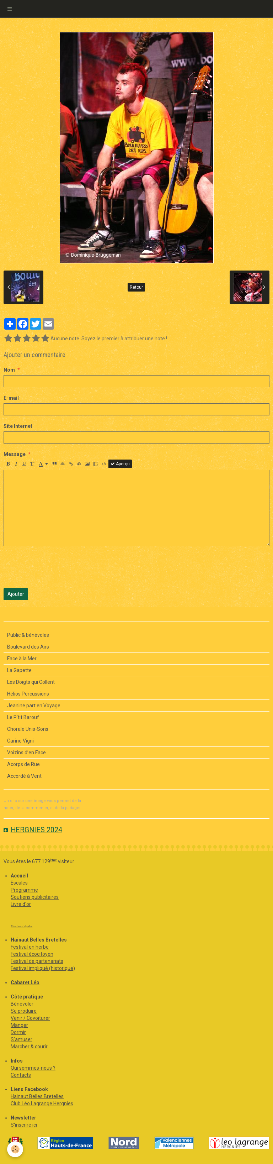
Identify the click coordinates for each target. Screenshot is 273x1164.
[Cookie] (15, 1149)
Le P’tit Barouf (23, 717)
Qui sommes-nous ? (33, 1068)
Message (15, 454)
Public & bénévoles (28, 635)
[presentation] (58, 567)
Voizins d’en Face (26, 752)
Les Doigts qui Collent (31, 682)
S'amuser (21, 1039)
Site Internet (18, 426)
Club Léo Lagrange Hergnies (42, 1103)
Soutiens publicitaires (35, 897)
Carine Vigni (20, 741)
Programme (24, 890)
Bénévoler (22, 1004)
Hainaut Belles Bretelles (37, 1096)
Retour (136, 287)
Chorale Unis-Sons (27, 729)
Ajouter (15, 594)
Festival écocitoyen (32, 954)
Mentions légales (21, 926)
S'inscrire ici (24, 1125)
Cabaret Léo (25, 982)
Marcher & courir (29, 1046)
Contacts (21, 1075)
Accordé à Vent (24, 776)
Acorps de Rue (23, 764)
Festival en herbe (30, 947)
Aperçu (120, 463)
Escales (19, 883)
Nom (9, 370)
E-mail (11, 398)
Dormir (18, 1032)
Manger (19, 1025)
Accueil (19, 876)
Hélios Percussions (28, 694)
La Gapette (19, 670)
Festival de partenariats (37, 961)
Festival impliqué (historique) (43, 968)
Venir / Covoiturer (30, 1018)
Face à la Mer (22, 658)
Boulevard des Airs (28, 647)
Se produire (24, 1011)
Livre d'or (21, 904)
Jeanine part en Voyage (33, 705)
